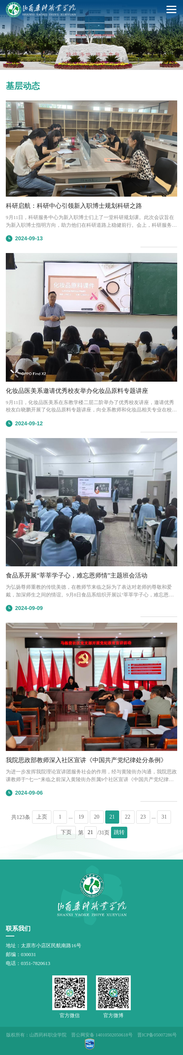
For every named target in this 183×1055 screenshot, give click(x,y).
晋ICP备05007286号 (157, 1035)
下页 (66, 832)
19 (81, 817)
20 (96, 817)
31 (164, 817)
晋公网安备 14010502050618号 (102, 1035)
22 (127, 817)
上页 (41, 817)
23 (143, 817)
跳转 (119, 832)
